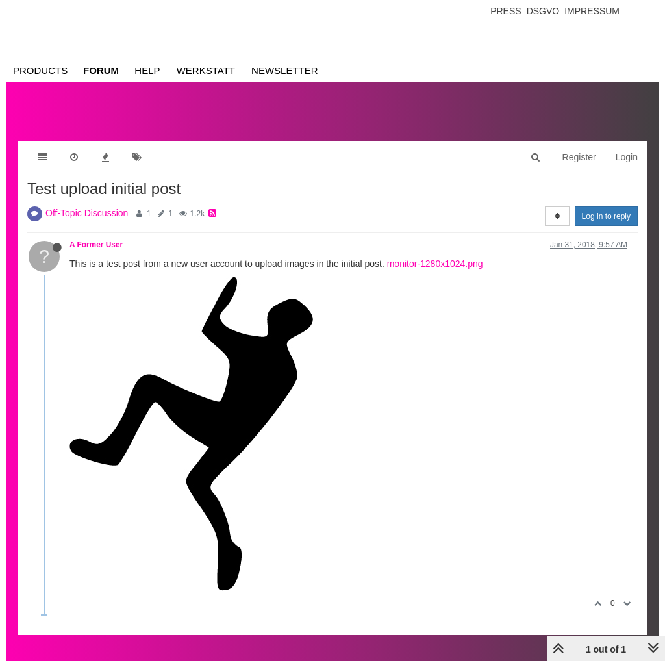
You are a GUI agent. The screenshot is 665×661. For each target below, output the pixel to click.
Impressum (592, 11)
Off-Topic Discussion (86, 213)
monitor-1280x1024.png (435, 263)
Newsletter (284, 70)
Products (40, 70)
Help (147, 70)
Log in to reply (606, 216)
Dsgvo (543, 11)
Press (505, 11)
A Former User (96, 244)
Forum (101, 70)
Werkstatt (206, 70)
